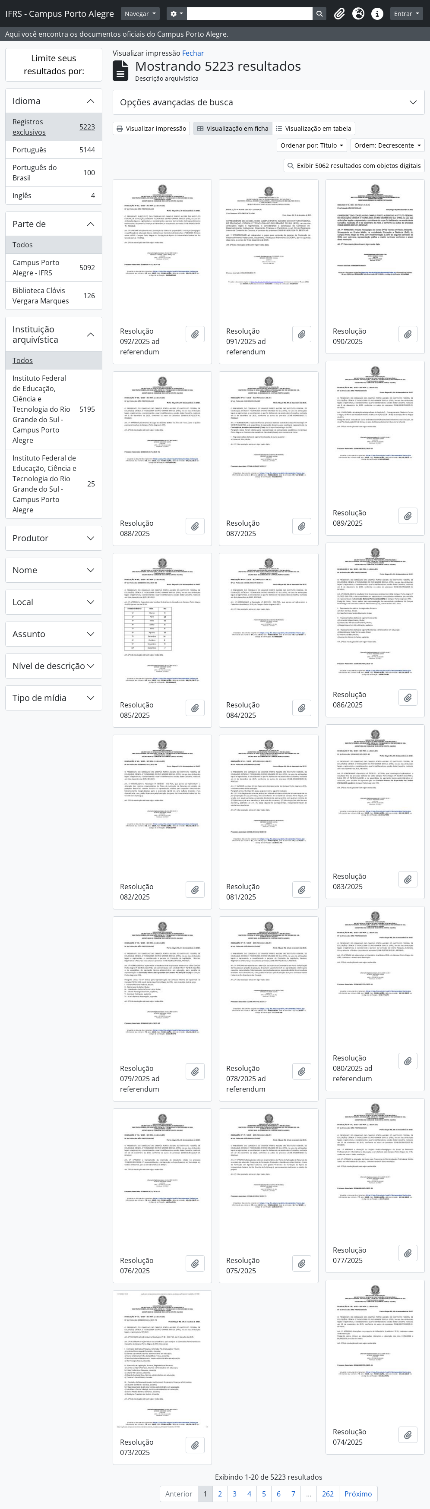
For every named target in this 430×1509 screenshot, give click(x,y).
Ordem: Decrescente (385, 145)
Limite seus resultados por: (54, 64)
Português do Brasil (53, 173)
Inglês (53, 197)
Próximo (358, 1494)
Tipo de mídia (39, 698)
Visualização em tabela (313, 128)
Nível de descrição (49, 666)
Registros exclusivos (53, 127)
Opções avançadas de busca (176, 102)
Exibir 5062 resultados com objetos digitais (354, 165)
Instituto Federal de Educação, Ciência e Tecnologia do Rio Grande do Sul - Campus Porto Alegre (53, 409)
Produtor (30, 538)
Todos (23, 244)
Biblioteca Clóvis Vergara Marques (53, 296)
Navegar (138, 13)
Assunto (29, 634)
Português (53, 152)
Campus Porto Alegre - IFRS (53, 268)
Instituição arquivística (35, 334)
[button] (339, 13)
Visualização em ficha (233, 128)
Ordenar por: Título (309, 145)
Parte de (29, 224)
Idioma (27, 101)
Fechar (193, 53)
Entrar (404, 13)
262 (328, 1494)
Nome (25, 570)
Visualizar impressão (151, 128)
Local (23, 602)
